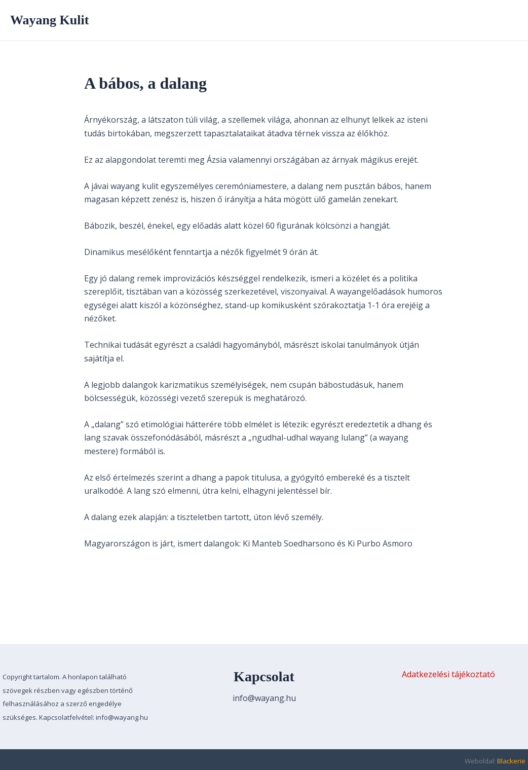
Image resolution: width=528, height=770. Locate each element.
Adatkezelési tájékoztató (448, 674)
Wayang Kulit (49, 20)
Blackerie (511, 760)
